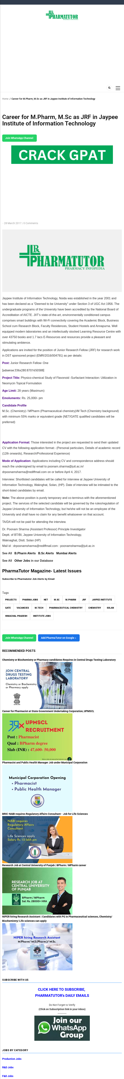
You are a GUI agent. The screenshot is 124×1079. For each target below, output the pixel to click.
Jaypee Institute (102, 599)
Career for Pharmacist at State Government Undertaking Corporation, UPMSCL (48, 711)
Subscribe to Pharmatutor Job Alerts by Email (28, 579)
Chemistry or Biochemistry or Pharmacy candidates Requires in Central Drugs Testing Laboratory (59, 659)
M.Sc (57, 599)
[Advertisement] (62, 51)
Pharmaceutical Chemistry (65, 608)
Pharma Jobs (30, 599)
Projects (10, 599)
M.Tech (39, 608)
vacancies (23, 608)
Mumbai (66, 553)
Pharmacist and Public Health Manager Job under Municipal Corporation (44, 762)
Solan (110, 608)
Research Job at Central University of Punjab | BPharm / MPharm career (44, 865)
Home (5, 98)
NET (46, 599)
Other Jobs (22, 560)
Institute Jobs (42, 616)
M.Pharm (70, 599)
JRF (84, 599)
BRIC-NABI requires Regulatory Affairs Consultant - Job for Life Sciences (45, 813)
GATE (8, 608)
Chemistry (94, 608)
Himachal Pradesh (16, 616)
